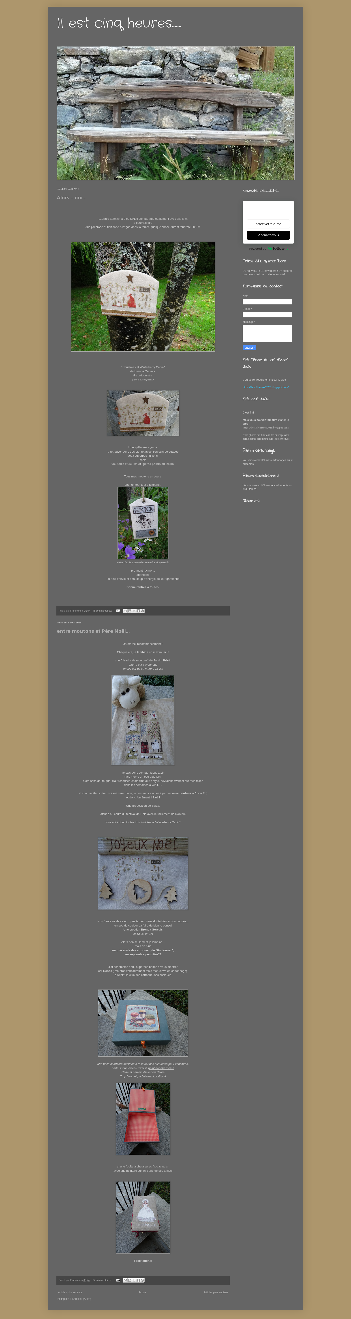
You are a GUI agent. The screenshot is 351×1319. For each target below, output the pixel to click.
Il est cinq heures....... (119, 23)
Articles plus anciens (216, 1292)
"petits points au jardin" (158, 464)
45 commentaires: (103, 610)
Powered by (268, 248)
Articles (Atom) (82, 1298)
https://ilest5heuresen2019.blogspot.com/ (266, 427)
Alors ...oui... (72, 197)
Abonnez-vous (268, 235)
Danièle (182, 218)
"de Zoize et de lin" (124, 464)
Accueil (143, 1292)
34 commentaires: (103, 1280)
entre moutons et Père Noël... (93, 630)
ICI (263, 460)
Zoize (116, 218)
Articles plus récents (70, 1292)
